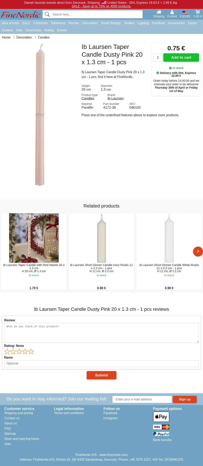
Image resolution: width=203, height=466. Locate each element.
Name (8, 357)
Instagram (110, 418)
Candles (88, 98)
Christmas (41, 23)
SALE (26, 23)
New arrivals (10, 23)
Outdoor (7, 30)
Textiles (129, 23)
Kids (19, 30)
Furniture (158, 23)
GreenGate (33, 30)
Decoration (90, 23)
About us (10, 423)
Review (9, 320)
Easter (192, 23)
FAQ (7, 428)
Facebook (110, 413)
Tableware (58, 23)
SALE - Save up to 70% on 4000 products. (101, 6)
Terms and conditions (69, 413)
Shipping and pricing (18, 413)
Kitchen (74, 23)
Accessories (176, 23)
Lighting (143, 23)
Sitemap (10, 433)
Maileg (49, 30)
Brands (62, 30)
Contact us (11, 418)
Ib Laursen (115, 98)
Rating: (14, 345)
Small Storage (111, 23)
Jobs (7, 444)
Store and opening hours (21, 438)
